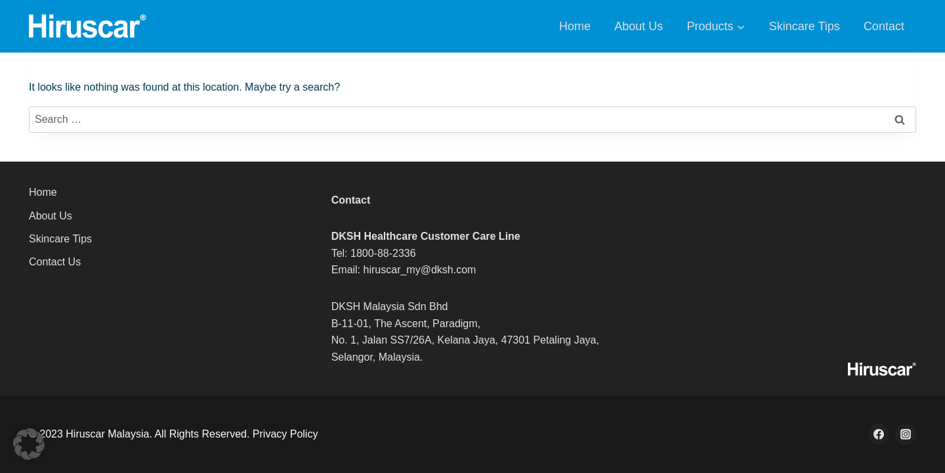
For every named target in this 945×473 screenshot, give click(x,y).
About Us (638, 26)
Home (575, 26)
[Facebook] (878, 434)
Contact (884, 26)
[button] (29, 444)
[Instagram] (905, 434)
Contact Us (55, 261)
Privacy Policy (285, 433)
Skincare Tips (804, 26)
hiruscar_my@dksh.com (420, 269)
